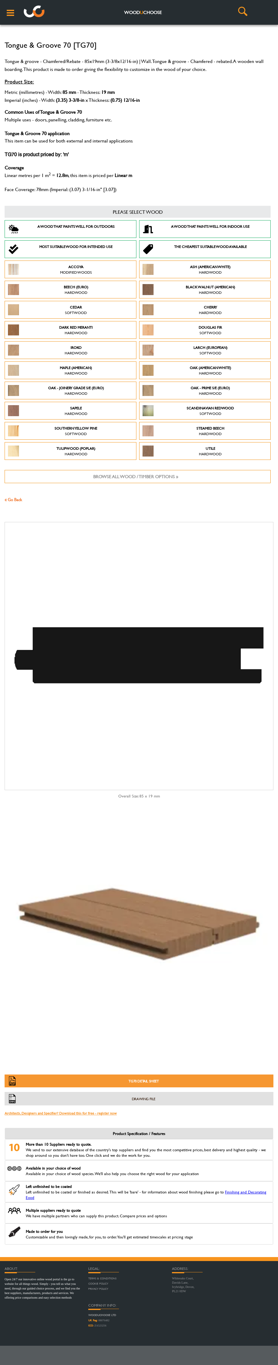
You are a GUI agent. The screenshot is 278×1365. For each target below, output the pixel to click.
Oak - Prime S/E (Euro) (186, 390)
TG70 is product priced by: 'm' (37, 155)
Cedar (47, 309)
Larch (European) (185, 350)
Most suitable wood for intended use (60, 249)
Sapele (47, 410)
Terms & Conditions (102, 1278)
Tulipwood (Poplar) (51, 451)
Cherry (182, 309)
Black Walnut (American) (189, 289)
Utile (182, 451)
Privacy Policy (98, 1289)
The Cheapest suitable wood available (195, 249)
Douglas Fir (182, 329)
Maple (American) (50, 370)
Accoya (50, 269)
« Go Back (13, 499)
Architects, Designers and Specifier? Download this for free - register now (61, 1113)
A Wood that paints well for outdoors (61, 229)
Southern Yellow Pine (52, 430)
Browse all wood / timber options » (135, 476)
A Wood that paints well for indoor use (196, 229)
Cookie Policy (98, 1284)
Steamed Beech (183, 430)
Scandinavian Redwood (188, 410)
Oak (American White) (187, 370)
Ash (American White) (187, 269)
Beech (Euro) (48, 289)
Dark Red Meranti (50, 329)
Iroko (47, 350)
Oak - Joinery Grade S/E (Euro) (56, 390)
